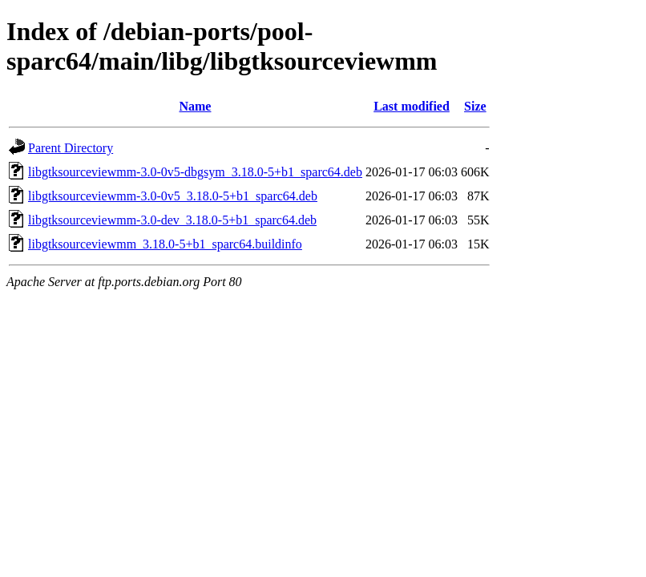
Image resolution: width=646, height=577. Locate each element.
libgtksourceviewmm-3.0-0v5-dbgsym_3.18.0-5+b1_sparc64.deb (195, 172)
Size (475, 106)
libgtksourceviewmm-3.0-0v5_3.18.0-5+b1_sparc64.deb (172, 196)
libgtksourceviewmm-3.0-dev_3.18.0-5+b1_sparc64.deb (172, 220)
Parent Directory (70, 148)
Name (195, 106)
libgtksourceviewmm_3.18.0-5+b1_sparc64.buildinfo (165, 244)
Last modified (411, 106)
